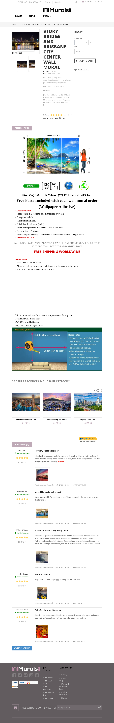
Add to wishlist (83, 70)
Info (47, 16)
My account (35, 2)
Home (18, 16)
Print (63, 118)
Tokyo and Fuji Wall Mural (57, 420)
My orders (49, 678)
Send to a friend (52, 118)
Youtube (37, 675)
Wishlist (22, 2)
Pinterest (26, 675)
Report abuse (79, 485)
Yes (61, 485)
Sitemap (64, 698)
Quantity (78, 38)
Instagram (31, 675)
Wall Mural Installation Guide (64, 686)
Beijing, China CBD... (88, 420)
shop (32, 16)
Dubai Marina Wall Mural (26, 420)
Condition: (47, 73)
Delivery (64, 675)
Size (76, 47)
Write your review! (22, 648)
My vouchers (49, 698)
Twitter (20, 675)
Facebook (14, 675)
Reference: (47, 71)
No (67, 485)
